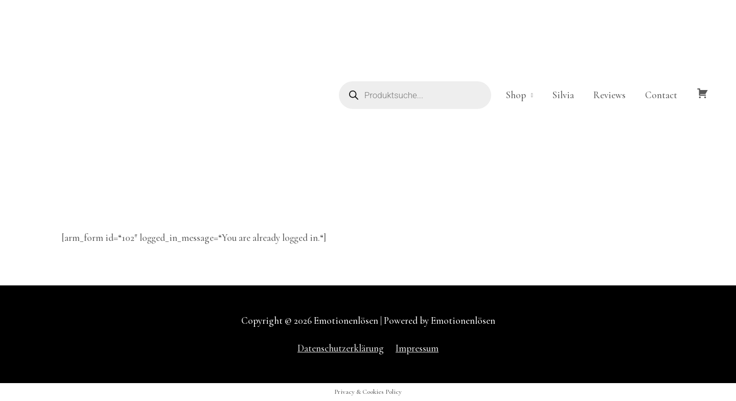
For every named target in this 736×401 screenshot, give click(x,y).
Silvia (563, 95)
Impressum (417, 348)
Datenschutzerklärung (340, 348)
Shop (516, 95)
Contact (661, 95)
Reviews (609, 95)
